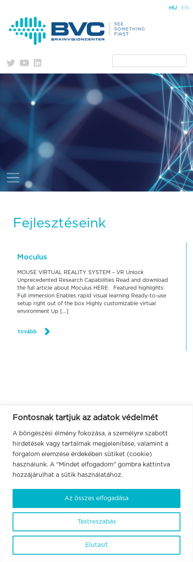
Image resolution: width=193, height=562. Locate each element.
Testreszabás (96, 522)
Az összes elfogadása (96, 498)
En (185, 7)
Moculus (32, 257)
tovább (27, 331)
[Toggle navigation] (13, 178)
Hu (173, 7)
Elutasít (96, 545)
